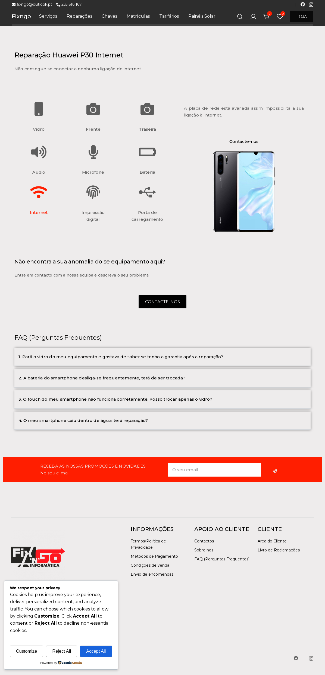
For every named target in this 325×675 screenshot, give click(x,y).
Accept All (96, 651)
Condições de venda (150, 565)
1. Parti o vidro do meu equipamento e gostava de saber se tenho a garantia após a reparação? (120, 356)
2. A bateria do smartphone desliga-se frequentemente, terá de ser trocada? (101, 378)
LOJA (301, 16)
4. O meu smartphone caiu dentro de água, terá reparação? (83, 420)
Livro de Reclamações (279, 550)
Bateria (147, 172)
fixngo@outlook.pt (32, 4)
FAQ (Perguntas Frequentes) (221, 559)
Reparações (79, 16)
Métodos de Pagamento (154, 556)
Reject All (61, 651)
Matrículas (138, 16)
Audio (38, 172)
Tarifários (169, 16)
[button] (162, 357)
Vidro (39, 129)
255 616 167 (69, 4)
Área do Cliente (272, 541)
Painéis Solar (201, 16)
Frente (93, 129)
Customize (26, 651)
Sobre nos (203, 550)
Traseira (147, 129)
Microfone (93, 172)
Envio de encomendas (152, 574)
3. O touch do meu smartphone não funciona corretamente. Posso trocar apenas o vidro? (115, 399)
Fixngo (21, 16)
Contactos (204, 541)
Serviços (48, 16)
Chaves (109, 16)
